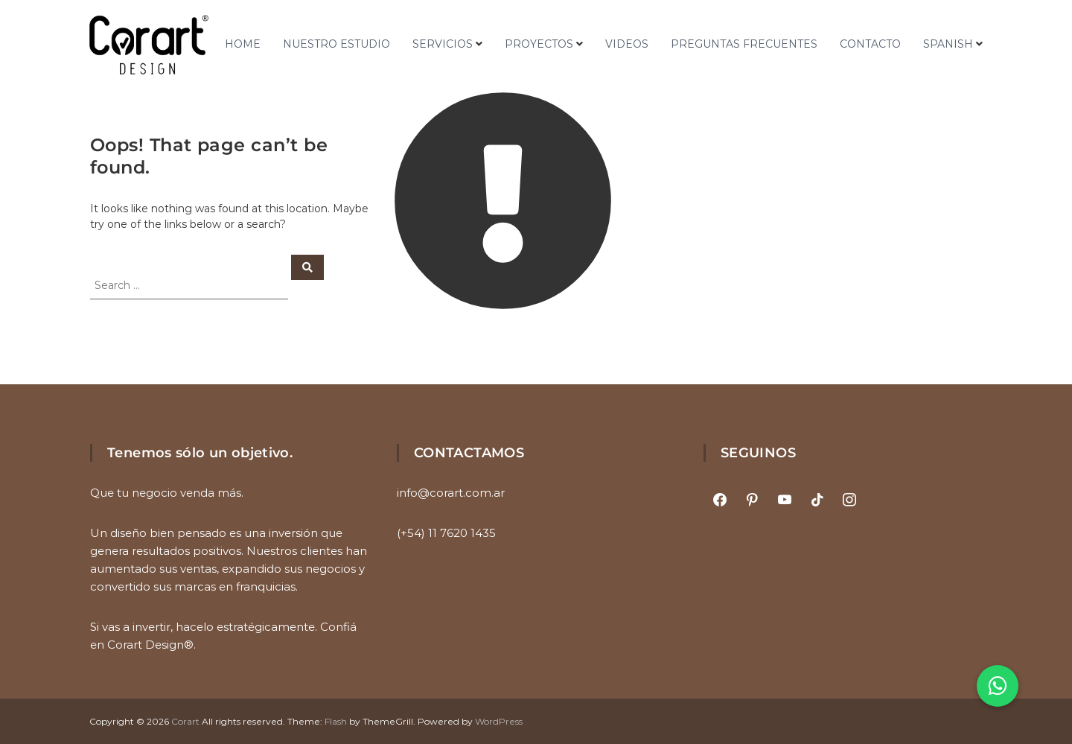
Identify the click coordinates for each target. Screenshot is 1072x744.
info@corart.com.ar (451, 493)
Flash (336, 721)
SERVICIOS (442, 44)
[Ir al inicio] (148, 44)
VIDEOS (626, 44)
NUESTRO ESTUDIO (336, 44)
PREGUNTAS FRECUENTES (744, 44)
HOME (243, 44)
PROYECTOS (539, 44)
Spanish (948, 44)
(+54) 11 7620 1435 (446, 533)
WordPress (499, 721)
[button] (997, 686)
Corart (185, 721)
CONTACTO (870, 44)
